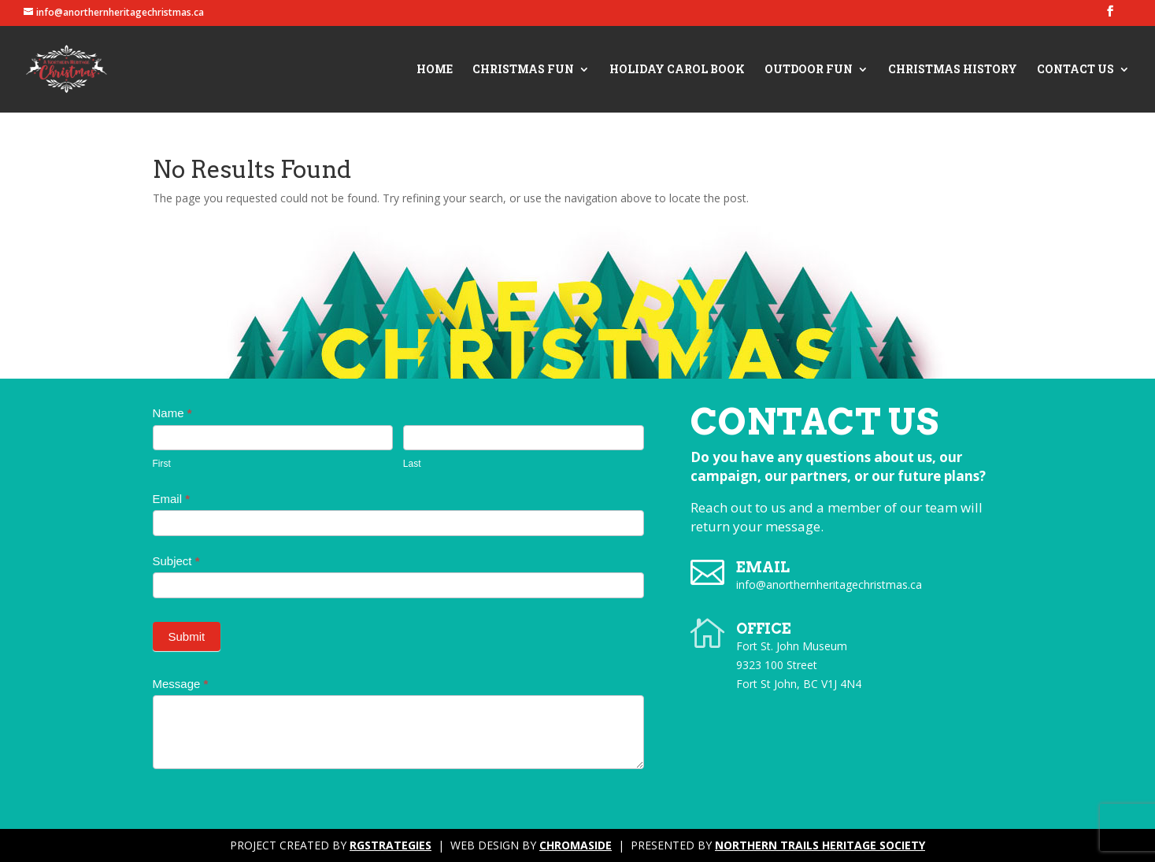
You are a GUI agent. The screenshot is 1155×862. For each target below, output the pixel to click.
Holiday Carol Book (677, 70)
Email (172, 498)
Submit (186, 636)
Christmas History (952, 70)
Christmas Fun (523, 70)
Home (434, 70)
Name (172, 413)
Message (181, 683)
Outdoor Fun (808, 70)
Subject (176, 561)
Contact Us (1075, 70)
